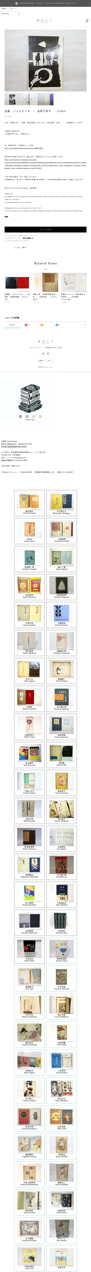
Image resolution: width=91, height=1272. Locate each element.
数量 (6, 217)
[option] (46, 60)
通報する (24, 247)
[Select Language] (10, 13)
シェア (17, 248)
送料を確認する (28, 238)
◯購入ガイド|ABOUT (65, 472)
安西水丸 (62, 1267)
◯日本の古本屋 (26, 472)
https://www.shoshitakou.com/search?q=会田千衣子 (24, 148)
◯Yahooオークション (9, 472)
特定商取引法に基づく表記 (53, 347)
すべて (12, 325)
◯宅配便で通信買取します (44, 472)
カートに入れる (45, 229)
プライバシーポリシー (36, 347)
